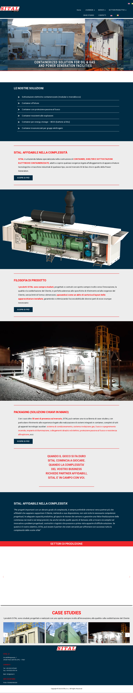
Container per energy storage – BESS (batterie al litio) (46, 132)
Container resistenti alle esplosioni (37, 126)
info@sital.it (11, 675)
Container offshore (30, 114)
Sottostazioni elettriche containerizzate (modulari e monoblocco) (51, 107)
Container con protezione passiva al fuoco (41, 120)
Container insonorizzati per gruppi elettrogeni (42, 139)
